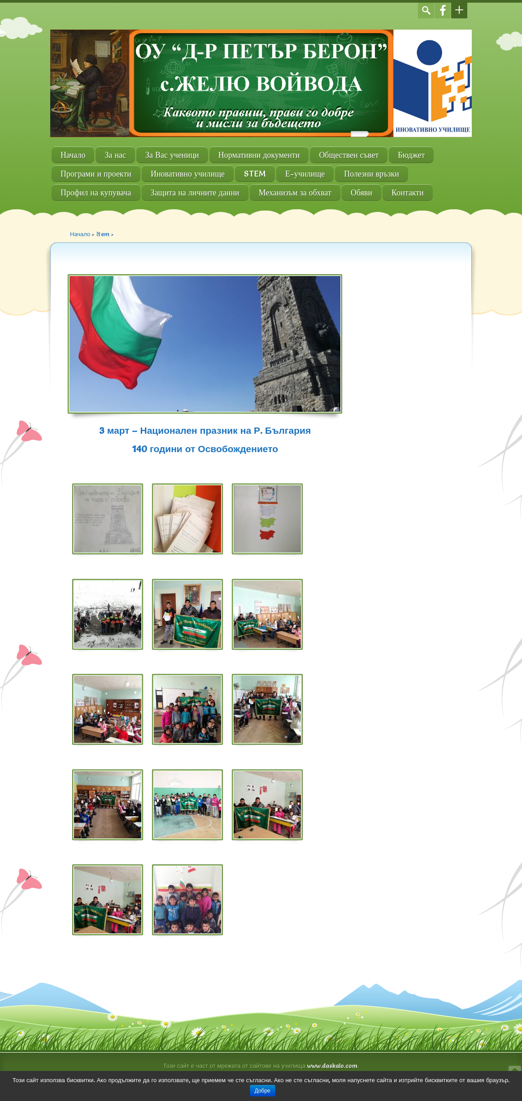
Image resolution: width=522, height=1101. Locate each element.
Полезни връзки (371, 173)
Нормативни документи (259, 155)
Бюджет (411, 155)
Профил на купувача (96, 192)
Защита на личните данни (195, 192)
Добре (262, 1091)
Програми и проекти (96, 173)
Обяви (361, 192)
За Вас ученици (172, 155)
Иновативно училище (188, 173)
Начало (73, 155)
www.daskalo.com (332, 1065)
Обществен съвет (348, 155)
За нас (115, 155)
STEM (255, 173)
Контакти (408, 192)
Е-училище (305, 173)
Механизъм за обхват (295, 192)
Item (102, 233)
